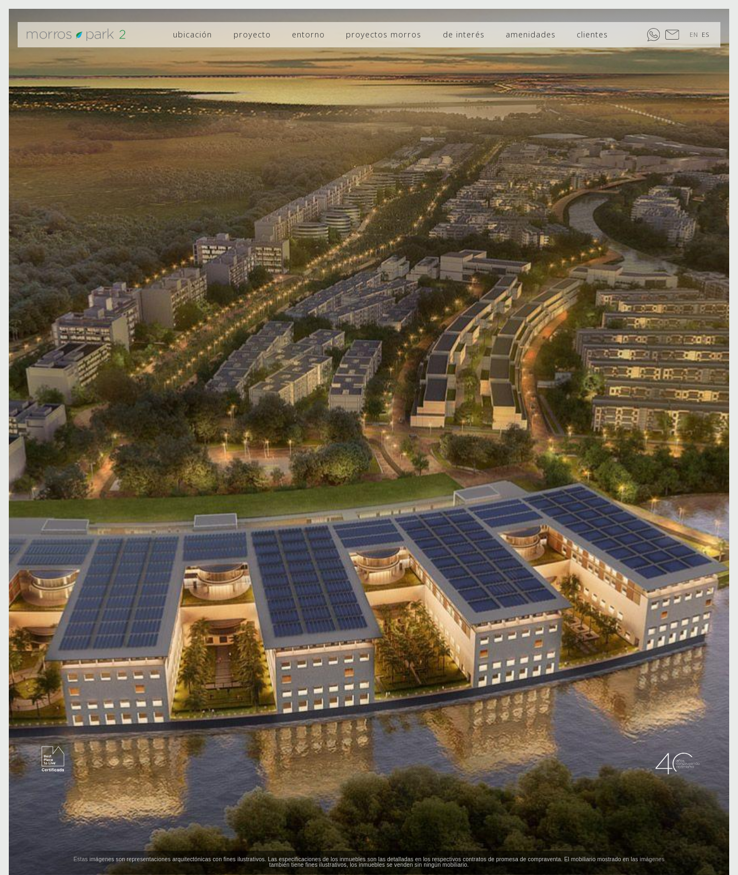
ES (705, 34)
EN (694, 34)
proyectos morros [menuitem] (383, 34)
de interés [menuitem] (464, 34)
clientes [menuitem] (592, 34)
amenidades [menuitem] (531, 34)
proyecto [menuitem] (252, 34)
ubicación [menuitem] (192, 34)
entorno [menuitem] (308, 34)
